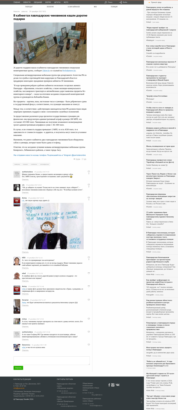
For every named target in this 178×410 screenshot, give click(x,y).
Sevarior (25, 300)
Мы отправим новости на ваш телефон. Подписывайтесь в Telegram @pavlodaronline (50, 155)
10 (84, 159)
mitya (24, 319)
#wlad (148, 22)
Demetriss (26, 345)
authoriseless (27, 172)
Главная (17, 2)
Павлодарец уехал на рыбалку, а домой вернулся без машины (159, 8)
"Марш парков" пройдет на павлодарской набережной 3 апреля (161, 29)
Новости (26, 2)
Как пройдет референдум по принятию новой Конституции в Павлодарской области (159, 282)
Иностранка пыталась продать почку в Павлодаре (159, 348)
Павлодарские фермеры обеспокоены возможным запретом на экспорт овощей (160, 196)
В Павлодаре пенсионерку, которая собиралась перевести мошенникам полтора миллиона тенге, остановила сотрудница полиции (161, 236)
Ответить (25, 179)
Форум (48, 2)
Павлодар (28, 7)
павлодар (17, 164)
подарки (25, 164)
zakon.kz (24, 11)
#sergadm (150, 295)
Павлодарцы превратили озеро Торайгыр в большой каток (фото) (160, 161)
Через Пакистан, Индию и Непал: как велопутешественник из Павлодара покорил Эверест (161, 176)
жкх (95, 7)
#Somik (149, 56)
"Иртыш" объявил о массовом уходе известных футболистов (160, 397)
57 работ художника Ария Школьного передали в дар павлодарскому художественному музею (160, 215)
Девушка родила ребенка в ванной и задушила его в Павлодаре (161, 129)
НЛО (23, 258)
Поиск (108, 2)
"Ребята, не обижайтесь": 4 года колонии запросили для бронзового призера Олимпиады (160, 363)
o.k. (23, 185)
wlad (24, 273)
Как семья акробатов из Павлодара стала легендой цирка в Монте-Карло (160, 48)
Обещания (38, 2)
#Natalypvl (150, 40)
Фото (66, 2)
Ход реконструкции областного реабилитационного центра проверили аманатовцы (159, 302)
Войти (123, 2)
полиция (114, 7)
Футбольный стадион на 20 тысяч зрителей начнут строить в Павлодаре (160, 375)
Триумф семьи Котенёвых (156, 96)
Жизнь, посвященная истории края (160, 146)
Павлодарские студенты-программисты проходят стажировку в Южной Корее (157, 78)
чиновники (34, 164)
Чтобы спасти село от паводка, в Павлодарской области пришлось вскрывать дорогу (159, 110)
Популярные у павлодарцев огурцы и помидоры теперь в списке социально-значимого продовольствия (160, 326)
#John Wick (150, 274)
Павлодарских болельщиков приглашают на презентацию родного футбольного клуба (158, 259)
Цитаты (57, 2)
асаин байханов (74, 7)
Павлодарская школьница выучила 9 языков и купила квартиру (161, 63)
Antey (24, 198)
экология (50, 7)
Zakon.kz (46, 71)
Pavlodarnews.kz (69, 71)
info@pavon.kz (19, 388)
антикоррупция (44, 164)
